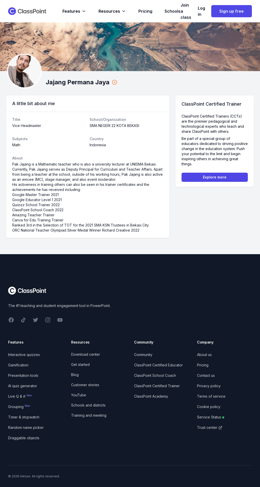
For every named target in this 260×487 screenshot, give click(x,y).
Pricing (145, 11)
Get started (80, 364)
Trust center (209, 427)
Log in (201, 11)
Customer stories (85, 385)
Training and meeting (88, 415)
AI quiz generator (22, 386)
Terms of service (211, 396)
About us (204, 354)
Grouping (19, 406)
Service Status (210, 417)
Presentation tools (23, 375)
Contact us (206, 375)
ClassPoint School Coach (155, 375)
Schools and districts (88, 405)
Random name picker (26, 427)
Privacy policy (209, 386)
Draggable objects (23, 438)
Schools (173, 11)
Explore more (214, 177)
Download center (85, 354)
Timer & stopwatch (23, 417)
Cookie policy (208, 406)
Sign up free (231, 11)
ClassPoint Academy (151, 396)
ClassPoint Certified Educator (158, 365)
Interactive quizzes (24, 354)
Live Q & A (20, 396)
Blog (75, 374)
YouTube (78, 395)
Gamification (18, 365)
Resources (112, 11)
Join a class (186, 11)
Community (143, 354)
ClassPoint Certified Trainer (157, 386)
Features (74, 11)
